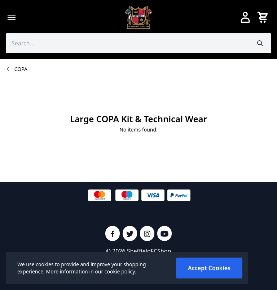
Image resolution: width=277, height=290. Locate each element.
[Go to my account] (245, 17)
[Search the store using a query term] (127, 43)
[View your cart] (264, 17)
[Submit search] (260, 43)
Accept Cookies (209, 268)
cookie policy (120, 271)
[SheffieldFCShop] (138, 17)
